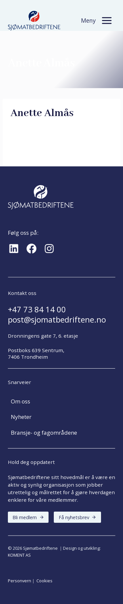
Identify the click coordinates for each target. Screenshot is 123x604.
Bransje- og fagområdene (44, 432)
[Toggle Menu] (106, 20)
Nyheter (21, 417)
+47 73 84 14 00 (37, 309)
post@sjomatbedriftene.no (57, 319)
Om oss (20, 401)
